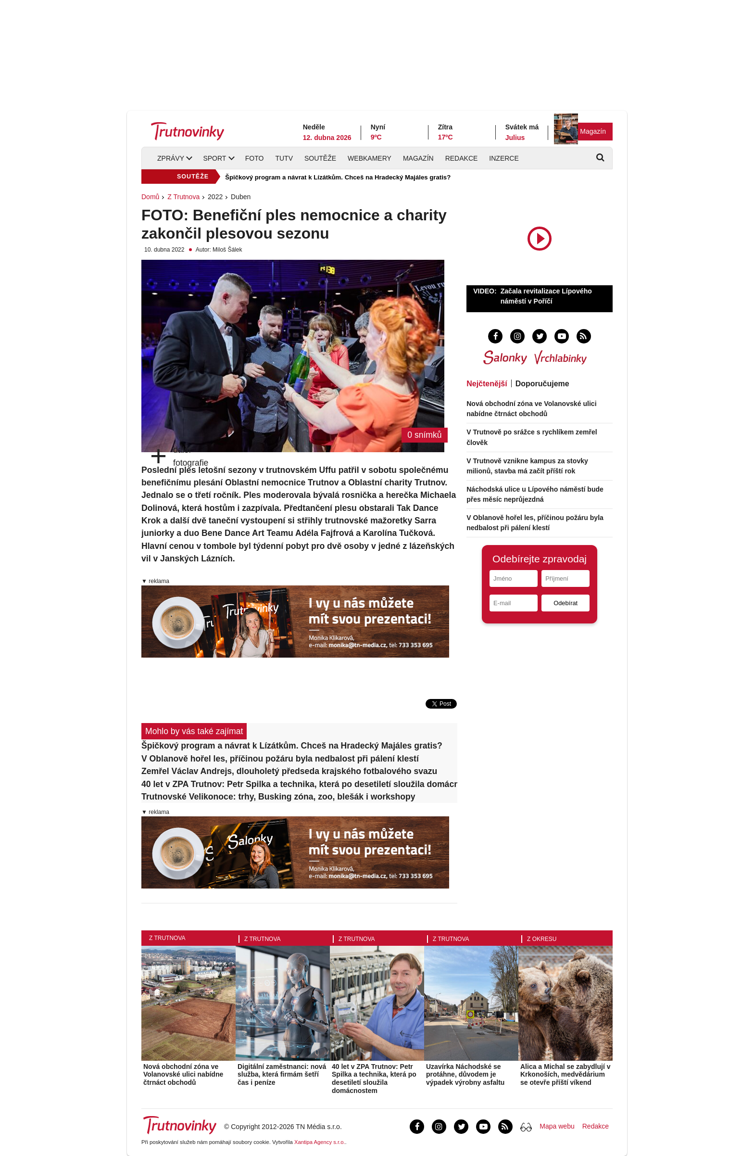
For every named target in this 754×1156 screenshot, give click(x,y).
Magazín (593, 131)
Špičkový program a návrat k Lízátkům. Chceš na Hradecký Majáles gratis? (338, 177)
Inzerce (503, 158)
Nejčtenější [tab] (486, 384)
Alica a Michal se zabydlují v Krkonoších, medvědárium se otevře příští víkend (565, 1075)
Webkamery (369, 158)
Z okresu (541, 939)
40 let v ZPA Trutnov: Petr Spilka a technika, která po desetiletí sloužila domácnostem (299, 784)
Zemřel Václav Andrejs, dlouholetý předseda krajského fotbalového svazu (289, 771)
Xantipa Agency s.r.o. (319, 1142)
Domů (150, 197)
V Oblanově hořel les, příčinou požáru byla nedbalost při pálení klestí (280, 758)
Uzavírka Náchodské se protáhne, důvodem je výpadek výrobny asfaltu (465, 1075)
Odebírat (565, 603)
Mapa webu (557, 1126)
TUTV (284, 158)
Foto (254, 158)
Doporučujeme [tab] (542, 384)
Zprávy (170, 158)
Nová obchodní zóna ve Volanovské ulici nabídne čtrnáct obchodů (183, 1075)
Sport (214, 158)
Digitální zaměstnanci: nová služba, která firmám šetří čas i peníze (282, 1075)
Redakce (461, 158)
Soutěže (320, 158)
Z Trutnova (183, 197)
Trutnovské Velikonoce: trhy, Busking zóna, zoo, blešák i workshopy (278, 796)
